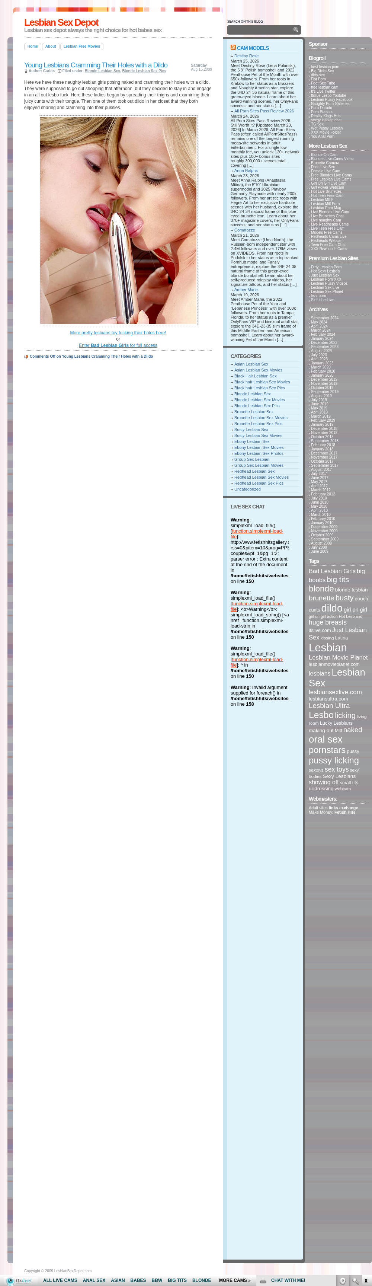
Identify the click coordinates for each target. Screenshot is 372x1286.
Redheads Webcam (327, 241)
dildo (332, 608)
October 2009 (322, 535)
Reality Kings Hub (325, 116)
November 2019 (324, 384)
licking (345, 715)
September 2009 (325, 539)
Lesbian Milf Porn (325, 204)
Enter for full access (118, 345)
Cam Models (253, 48)
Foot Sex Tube (323, 83)
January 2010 (322, 523)
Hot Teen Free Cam (327, 196)
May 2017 (319, 482)
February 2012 (323, 494)
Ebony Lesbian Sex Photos (258, 453)
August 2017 (321, 470)
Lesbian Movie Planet (338, 657)
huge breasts (328, 622)
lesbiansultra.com (328, 699)
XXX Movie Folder (326, 132)
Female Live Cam (325, 171)
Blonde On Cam (324, 155)
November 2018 (324, 433)
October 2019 (322, 388)
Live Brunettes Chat (327, 216)
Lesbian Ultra (329, 705)
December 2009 (324, 527)
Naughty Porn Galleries (330, 104)
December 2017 (324, 453)
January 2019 (322, 424)
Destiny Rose (246, 56)
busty (345, 598)
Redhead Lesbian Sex (254, 471)
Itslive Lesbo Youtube (328, 95)
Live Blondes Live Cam (330, 212)
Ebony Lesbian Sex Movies (259, 447)
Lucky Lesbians (336, 723)
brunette (321, 598)
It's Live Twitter (323, 91)
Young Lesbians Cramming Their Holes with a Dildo (95, 65)
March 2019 (321, 416)
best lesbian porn (325, 67)
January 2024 (322, 338)
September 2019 (325, 392)
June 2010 (319, 502)
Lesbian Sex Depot (61, 22)
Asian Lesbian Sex (251, 364)
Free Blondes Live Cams (331, 175)
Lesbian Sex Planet (327, 292)
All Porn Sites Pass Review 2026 (264, 111)
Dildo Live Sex (323, 167)
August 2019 (321, 396)
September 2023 (325, 347)
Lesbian (328, 647)
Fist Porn (318, 79)
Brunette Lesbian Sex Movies (261, 417)
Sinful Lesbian (322, 300)
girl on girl (355, 610)
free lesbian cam (324, 87)
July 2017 (319, 474)
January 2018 (322, 449)
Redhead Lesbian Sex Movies (261, 477)
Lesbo (321, 715)
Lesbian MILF (322, 200)
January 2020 (322, 375)
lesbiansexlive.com (335, 692)
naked (352, 730)
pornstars (327, 750)
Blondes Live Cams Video (332, 159)
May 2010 (319, 506)
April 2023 (319, 359)
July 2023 (319, 355)
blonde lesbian (351, 590)
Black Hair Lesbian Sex (255, 376)
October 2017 (322, 461)
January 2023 (322, 363)
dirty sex (318, 75)
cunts (314, 610)
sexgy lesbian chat (326, 120)
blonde (321, 588)
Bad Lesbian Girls (332, 571)
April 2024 (319, 326)
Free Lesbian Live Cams (331, 179)
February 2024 (323, 334)
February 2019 (323, 420)
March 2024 (321, 330)
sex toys (337, 769)
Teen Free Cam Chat (328, 245)
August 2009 (321, 543)
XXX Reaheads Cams (329, 249)
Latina (341, 638)
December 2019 (324, 379)
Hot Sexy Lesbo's (325, 271)
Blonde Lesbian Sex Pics (144, 71)
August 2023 (321, 351)
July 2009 (319, 547)
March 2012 (321, 490)
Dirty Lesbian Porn (326, 267)
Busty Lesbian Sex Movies (258, 435)
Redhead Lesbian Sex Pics (258, 483)
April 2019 (319, 412)
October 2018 (322, 437)
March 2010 (321, 515)
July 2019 (319, 400)
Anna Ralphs (246, 170)
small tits (349, 782)
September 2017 (325, 465)
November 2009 (324, 531)
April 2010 (319, 510)
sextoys (316, 770)
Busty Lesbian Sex (251, 429)
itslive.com (320, 630)
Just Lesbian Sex (325, 275)
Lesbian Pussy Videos (329, 283)
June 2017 (319, 478)
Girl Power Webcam (327, 187)
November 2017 (324, 457)
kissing (327, 637)
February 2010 (323, 519)
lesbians (320, 673)
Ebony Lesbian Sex (252, 441)
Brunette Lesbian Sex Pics (258, 423)
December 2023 (324, 343)
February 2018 (323, 445)
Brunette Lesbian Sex (253, 411)
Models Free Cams (326, 232)
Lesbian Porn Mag (326, 208)
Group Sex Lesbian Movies (258, 465)
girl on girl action (323, 616)
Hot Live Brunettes (326, 191)
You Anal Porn (322, 136)
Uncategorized (247, 489)
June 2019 (319, 404)
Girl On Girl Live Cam (328, 183)
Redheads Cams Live (329, 236)
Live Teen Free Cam (327, 228)
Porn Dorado (321, 108)
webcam (343, 788)
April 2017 (319, 486)
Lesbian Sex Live (325, 287)
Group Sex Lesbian (251, 459)
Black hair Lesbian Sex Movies (262, 382)
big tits (338, 579)
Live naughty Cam (326, 220)
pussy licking (334, 760)
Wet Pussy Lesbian (327, 128)
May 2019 (319, 408)
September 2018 (325, 441)
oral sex (326, 739)
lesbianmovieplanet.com (334, 664)
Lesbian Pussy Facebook (332, 100)
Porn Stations (322, 112)
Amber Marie (246, 289)
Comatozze (244, 230)
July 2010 (319, 498)
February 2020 (323, 371)
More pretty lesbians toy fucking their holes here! (118, 332)
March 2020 (321, 367)
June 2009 (319, 551)
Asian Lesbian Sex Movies (258, 370)
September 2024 (325, 318)
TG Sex (317, 124)
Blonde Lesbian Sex (102, 71)
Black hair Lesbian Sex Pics (259, 388)
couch (361, 598)
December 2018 (324, 429)
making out (321, 730)
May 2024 (319, 322)
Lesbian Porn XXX (326, 279)
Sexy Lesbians (339, 776)
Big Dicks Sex (322, 71)
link (365, 1169)
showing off (324, 782)
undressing (321, 788)
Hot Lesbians (350, 616)
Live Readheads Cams (330, 224)
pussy (353, 751)
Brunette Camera (325, 163)
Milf (338, 730)
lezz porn (318, 296)
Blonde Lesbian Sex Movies (259, 400)
